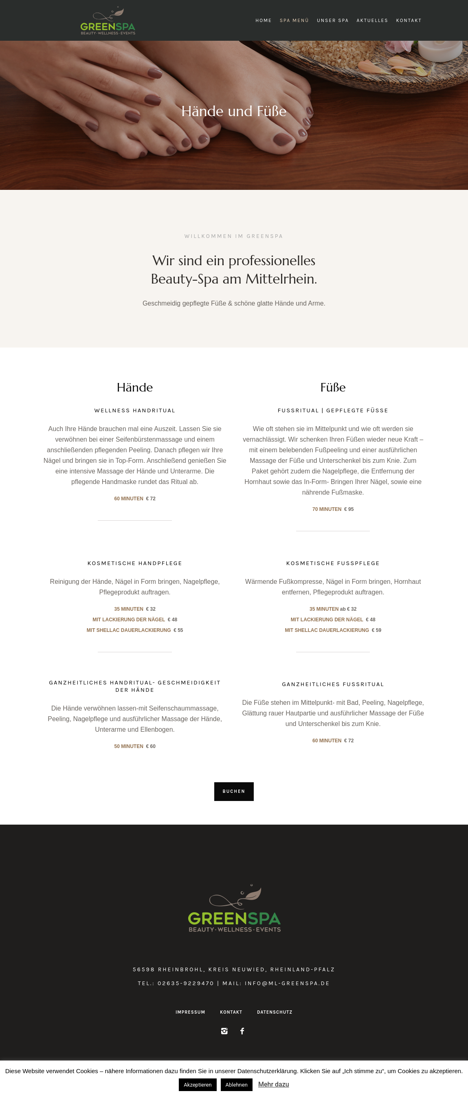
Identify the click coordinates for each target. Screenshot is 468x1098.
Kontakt (231, 1012)
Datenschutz (274, 1012)
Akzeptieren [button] (197, 1085)
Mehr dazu (273, 1084)
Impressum (190, 1012)
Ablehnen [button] (237, 1085)
